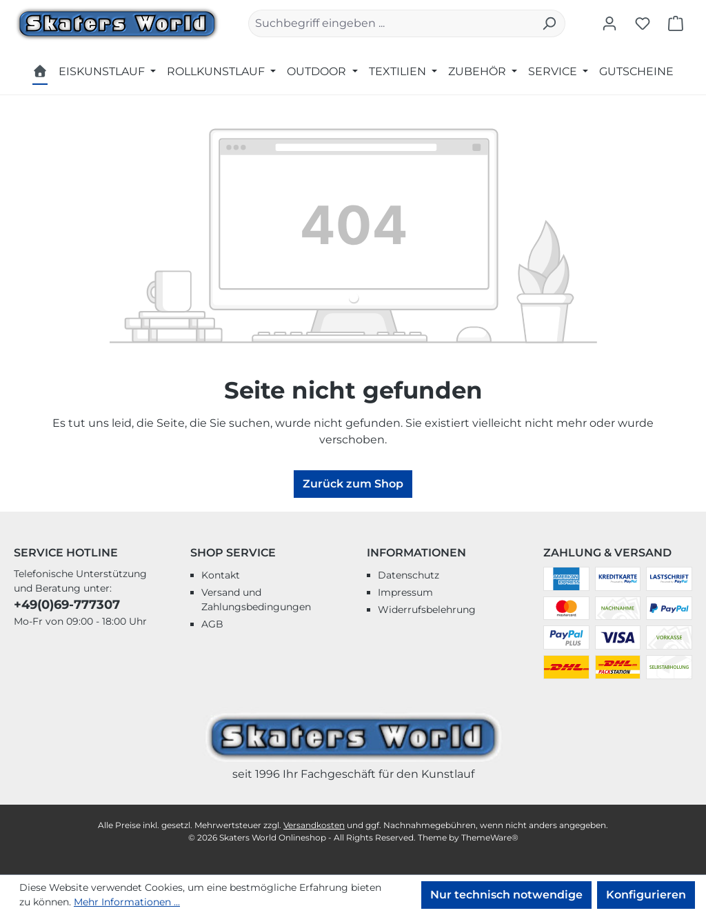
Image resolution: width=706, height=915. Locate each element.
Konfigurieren (646, 894)
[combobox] (391, 23)
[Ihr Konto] (609, 23)
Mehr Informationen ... (127, 902)
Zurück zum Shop (353, 483)
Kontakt (220, 575)
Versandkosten (314, 825)
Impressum (405, 592)
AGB (212, 624)
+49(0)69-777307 (67, 604)
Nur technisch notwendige (506, 894)
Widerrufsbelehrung (427, 609)
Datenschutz (408, 575)
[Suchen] (549, 23)
